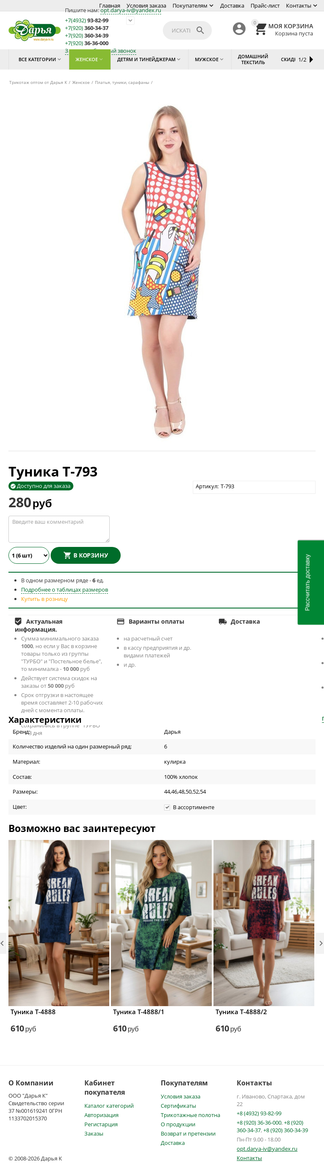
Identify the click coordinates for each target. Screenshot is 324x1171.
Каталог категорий (109, 1105)
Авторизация (101, 1115)
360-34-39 (86, 35)
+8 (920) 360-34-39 (285, 1130)
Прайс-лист (265, 5)
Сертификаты (178, 1105)
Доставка (232, 5)
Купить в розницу (44, 599)
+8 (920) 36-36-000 (259, 1122)
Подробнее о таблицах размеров (64, 589)
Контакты (298, 5)
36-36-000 (86, 43)
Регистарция (101, 1124)
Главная (109, 5)
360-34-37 (86, 28)
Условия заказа (146, 5)
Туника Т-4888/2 (241, 1011)
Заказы (93, 1133)
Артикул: (207, 486)
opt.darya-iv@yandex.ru (130, 10)
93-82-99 (86, 20)
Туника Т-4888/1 (139, 1011)
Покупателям (190, 5)
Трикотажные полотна (190, 1115)
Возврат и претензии (188, 1133)
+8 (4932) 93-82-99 (259, 1113)
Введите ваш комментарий (59, 529)
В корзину (90, 555)
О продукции (178, 1124)
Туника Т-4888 (33, 1011)
